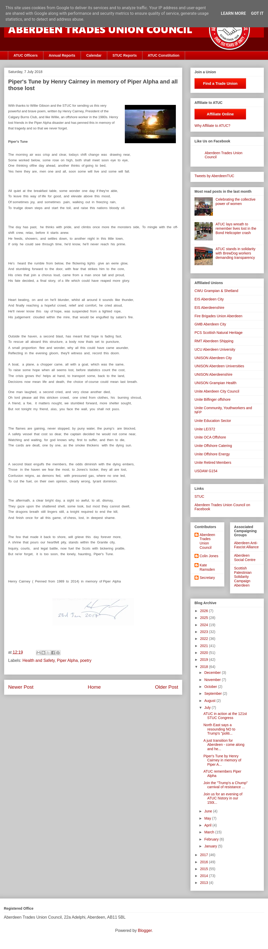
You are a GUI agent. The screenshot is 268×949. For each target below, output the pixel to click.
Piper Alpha (67, 660)
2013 (204, 883)
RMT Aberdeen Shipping (213, 341)
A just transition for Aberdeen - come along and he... (224, 744)
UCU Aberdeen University (214, 349)
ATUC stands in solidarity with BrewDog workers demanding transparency (235, 253)
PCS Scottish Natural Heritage (218, 333)
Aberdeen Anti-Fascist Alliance (246, 545)
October (211, 687)
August (210, 701)
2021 (204, 646)
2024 (204, 625)
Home (94, 687)
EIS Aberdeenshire (209, 308)
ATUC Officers (26, 55)
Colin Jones (209, 556)
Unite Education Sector (212, 421)
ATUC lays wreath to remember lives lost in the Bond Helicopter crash (236, 228)
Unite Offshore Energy (212, 454)
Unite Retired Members (212, 462)
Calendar (94, 55)
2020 (204, 653)
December (213, 673)
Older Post (166, 687)
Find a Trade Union (220, 83)
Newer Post (20, 687)
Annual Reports (62, 55)
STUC (199, 496)
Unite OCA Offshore (210, 437)
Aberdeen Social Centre (244, 557)
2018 (204, 667)
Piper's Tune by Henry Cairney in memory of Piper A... (222, 760)
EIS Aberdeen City (209, 299)
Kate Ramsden (207, 567)
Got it (257, 13)
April (208, 825)
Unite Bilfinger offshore (212, 399)
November (213, 680)
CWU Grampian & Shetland (216, 291)
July (208, 707)
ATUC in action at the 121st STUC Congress (225, 716)
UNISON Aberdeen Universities (219, 366)
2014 (204, 876)
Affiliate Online (220, 114)
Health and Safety (38, 660)
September (213, 693)
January (211, 846)
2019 (204, 660)
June (208, 811)
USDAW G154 (205, 471)
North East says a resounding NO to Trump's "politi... (219, 729)
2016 (204, 862)
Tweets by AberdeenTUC (214, 176)
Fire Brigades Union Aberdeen (218, 316)
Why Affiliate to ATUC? (212, 126)
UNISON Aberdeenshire (213, 374)
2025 (204, 618)
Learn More (233, 13)
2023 (204, 632)
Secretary (207, 578)
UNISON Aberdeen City (213, 358)
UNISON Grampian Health (215, 383)
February (212, 839)
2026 (204, 611)
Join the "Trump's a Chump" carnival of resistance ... (225, 785)
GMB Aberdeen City (210, 324)
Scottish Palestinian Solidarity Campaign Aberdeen (243, 576)
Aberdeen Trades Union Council (207, 541)
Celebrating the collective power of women (235, 201)
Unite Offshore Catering (213, 446)
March (209, 832)
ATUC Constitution (163, 55)
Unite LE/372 (204, 429)
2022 (204, 639)
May (208, 818)
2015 (204, 869)
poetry (85, 660)
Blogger (145, 930)
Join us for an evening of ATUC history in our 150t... (222, 798)
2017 (204, 855)
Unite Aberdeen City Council (216, 391)
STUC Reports (125, 55)
